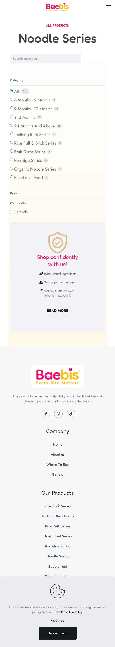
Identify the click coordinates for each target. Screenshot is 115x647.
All (16, 91)
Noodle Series (57, 556)
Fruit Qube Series (29, 152)
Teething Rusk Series (32, 134)
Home (57, 444)
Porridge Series (28, 160)
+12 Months (24, 117)
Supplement (57, 566)
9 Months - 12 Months (33, 109)
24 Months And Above (34, 126)
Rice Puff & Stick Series (35, 143)
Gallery (57, 474)
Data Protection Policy (68, 612)
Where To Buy (57, 464)
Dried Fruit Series (57, 536)
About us (57, 454)
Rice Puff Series (57, 526)
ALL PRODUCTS (57, 25)
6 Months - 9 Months (32, 100)
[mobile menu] (109, 7)
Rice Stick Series (57, 506)
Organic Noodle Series (35, 169)
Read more (58, 620)
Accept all (57, 633)
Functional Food (28, 178)
